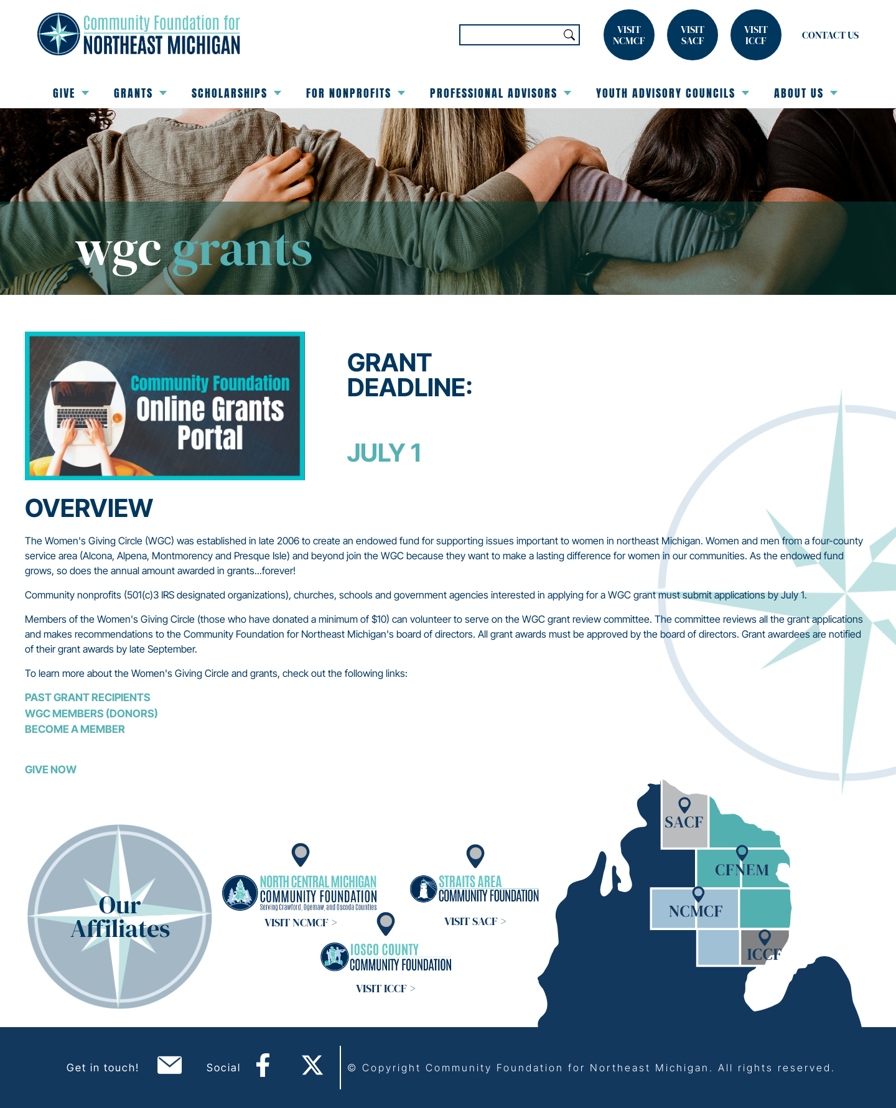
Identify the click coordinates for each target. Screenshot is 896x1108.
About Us (806, 93)
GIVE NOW (51, 769)
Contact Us (830, 34)
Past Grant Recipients (88, 697)
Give (71, 93)
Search (569, 34)
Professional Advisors (500, 93)
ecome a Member (78, 729)
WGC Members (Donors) (91, 713)
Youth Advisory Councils (672, 93)
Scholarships (236, 93)
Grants (140, 93)
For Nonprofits (355, 93)
